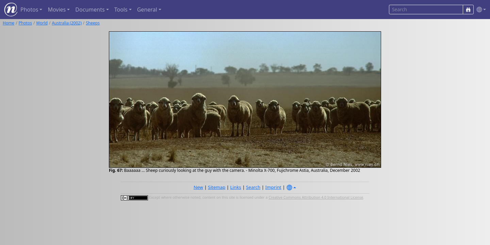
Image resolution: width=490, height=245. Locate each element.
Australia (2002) (66, 23)
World (42, 23)
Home (8, 23)
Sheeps (93, 23)
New (198, 187)
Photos (25, 23)
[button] (480, 9)
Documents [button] (89, 9)
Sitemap (216, 187)
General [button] (147, 9)
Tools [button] (121, 9)
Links (235, 187)
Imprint (273, 187)
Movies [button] (57, 9)
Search (253, 187)
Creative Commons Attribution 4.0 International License (315, 197)
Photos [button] (29, 9)
